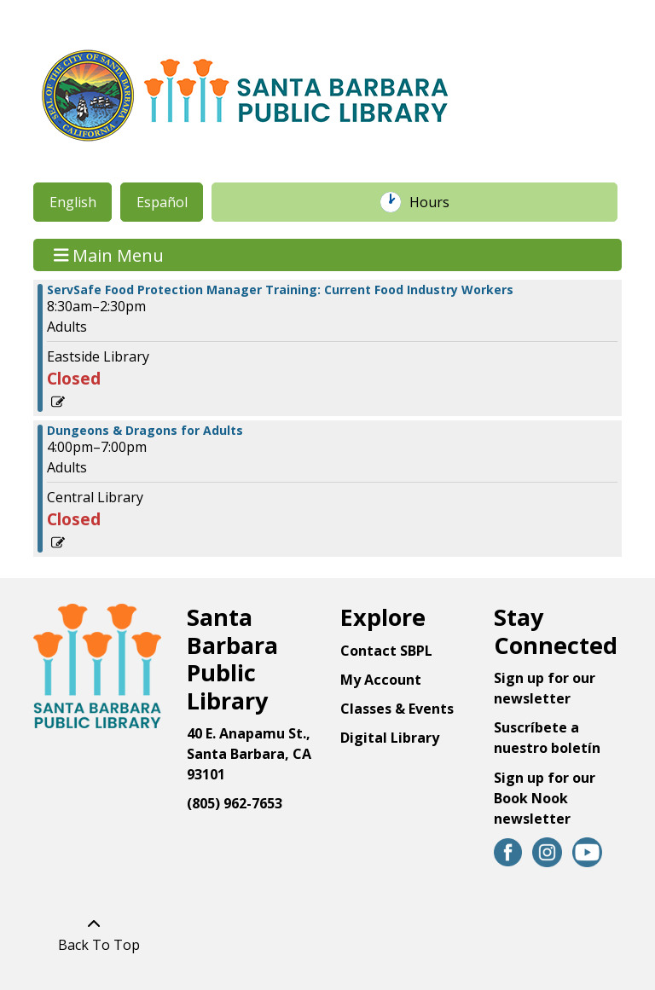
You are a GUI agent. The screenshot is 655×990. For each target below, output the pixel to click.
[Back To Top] (94, 934)
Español (162, 202)
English (72, 202)
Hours (438, 202)
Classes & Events (397, 708)
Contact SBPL (386, 650)
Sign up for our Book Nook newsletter (544, 798)
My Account (380, 679)
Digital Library (389, 737)
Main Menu (109, 254)
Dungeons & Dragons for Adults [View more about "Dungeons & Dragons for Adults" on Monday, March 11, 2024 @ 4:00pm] (145, 431)
